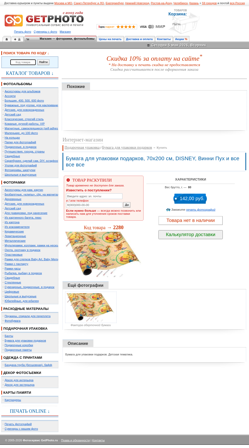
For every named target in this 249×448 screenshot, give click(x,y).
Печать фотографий (18, 424)
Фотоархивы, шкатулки (20, 170)
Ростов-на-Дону (161, 3)
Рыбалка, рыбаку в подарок (23, 273)
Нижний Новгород (137, 3)
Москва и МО (63, 3)
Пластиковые (14, 254)
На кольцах (12, 137)
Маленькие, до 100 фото (21, 133)
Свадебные (12, 156)
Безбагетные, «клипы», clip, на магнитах (32, 194)
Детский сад (13, 114)
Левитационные (15, 236)
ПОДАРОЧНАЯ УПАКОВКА (25, 328)
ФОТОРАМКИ (14, 182)
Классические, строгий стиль (24, 119)
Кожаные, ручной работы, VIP (25, 123)
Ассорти (10, 95)
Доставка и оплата (139, 39)
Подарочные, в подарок (21, 146)
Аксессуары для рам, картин (24, 189)
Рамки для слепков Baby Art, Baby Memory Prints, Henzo (42, 259)
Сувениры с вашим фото (21, 428)
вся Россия (237, 3)
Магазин (65, 31)
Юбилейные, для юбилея (22, 300)
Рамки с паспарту (16, 263)
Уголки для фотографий (21, 165)
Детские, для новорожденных (24, 109)
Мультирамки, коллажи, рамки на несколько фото (38, 245)
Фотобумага (13, 320)
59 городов (209, 3)
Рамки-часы (13, 268)
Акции (179, 39)
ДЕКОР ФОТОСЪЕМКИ (22, 373)
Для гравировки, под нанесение (26, 212)
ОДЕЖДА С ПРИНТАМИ (22, 358)
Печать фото (22, 31)
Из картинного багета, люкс (23, 217)
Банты (9, 335)
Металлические (15, 240)
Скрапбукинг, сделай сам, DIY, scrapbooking (34, 160)
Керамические (14, 231)
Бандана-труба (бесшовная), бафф (28, 364)
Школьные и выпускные (21, 174)
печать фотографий (201, 209)
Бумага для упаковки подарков (25, 340)
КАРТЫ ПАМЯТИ (17, 393)
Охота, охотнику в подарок (22, 250)
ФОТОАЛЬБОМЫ (17, 84)
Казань (194, 3)
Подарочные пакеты (18, 349)
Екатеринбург (115, 3)
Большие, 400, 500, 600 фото (24, 100)
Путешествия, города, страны (25, 151)
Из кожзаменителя (17, 226)
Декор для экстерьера (19, 384)
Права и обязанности (75, 440)
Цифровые (12, 291)
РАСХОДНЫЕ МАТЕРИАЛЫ (26, 309)
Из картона (12, 222)
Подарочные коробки (19, 345)
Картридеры (13, 399)
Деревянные (13, 199)
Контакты (164, 39)
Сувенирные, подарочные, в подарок (29, 287)
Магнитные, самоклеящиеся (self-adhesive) (34, 128)
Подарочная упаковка (82, 147)
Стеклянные (13, 282)
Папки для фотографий (20, 142)
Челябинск (180, 3)
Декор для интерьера (19, 380)
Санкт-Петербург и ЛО (89, 3)
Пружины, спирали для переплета (27, 316)
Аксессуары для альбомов (22, 91)
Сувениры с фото (45, 31)
